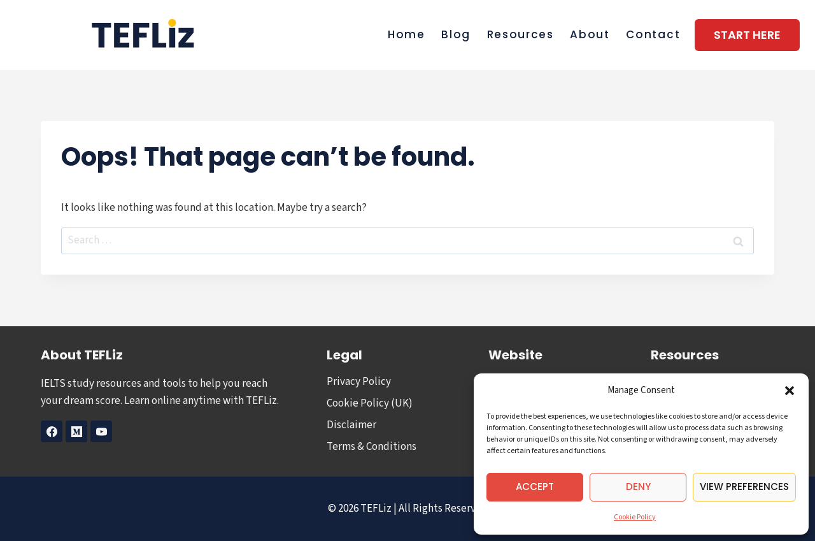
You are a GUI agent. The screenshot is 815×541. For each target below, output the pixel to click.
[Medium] (76, 431)
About (590, 34)
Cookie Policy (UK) (370, 403)
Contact (653, 34)
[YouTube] (101, 431)
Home (406, 34)
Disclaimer (351, 425)
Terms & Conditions (371, 446)
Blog (456, 34)
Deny (638, 486)
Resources (520, 34)
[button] (789, 390)
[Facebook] (51, 431)
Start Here (747, 35)
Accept (535, 486)
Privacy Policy (359, 381)
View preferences (744, 486)
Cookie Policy (635, 517)
